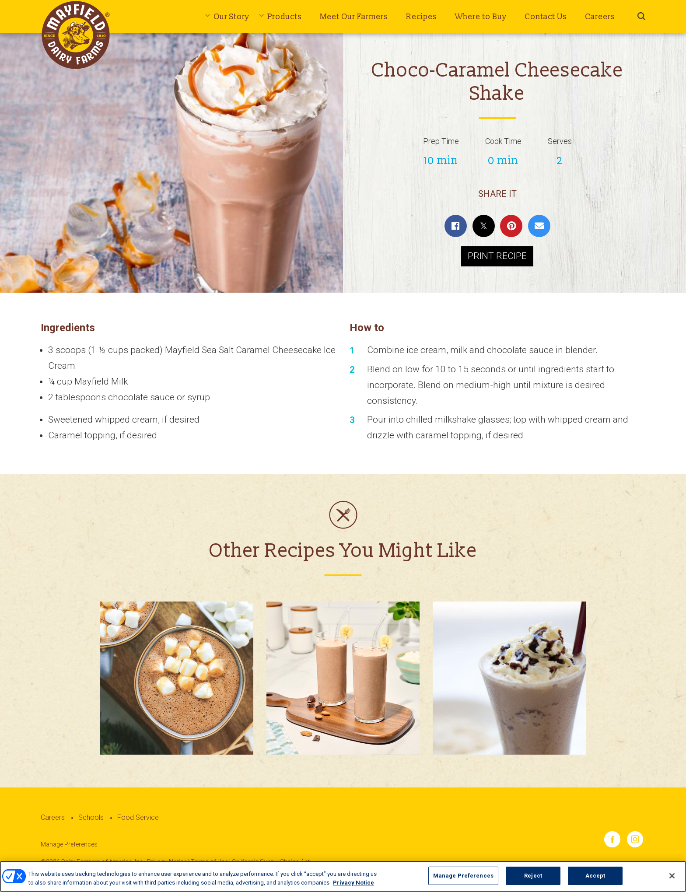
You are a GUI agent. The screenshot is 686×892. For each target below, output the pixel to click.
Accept (595, 880)
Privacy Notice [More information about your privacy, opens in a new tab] (353, 887)
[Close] (672, 880)
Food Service (138, 817)
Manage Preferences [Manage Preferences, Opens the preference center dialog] (463, 880)
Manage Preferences (69, 844)
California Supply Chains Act (271, 861)
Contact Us (546, 17)
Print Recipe (497, 256)
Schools (91, 817)
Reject (533, 880)
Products (284, 17)
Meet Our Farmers (354, 17)
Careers (600, 17)
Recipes (421, 17)
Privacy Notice (167, 861)
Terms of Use (209, 861)
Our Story (231, 17)
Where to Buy (481, 17)
